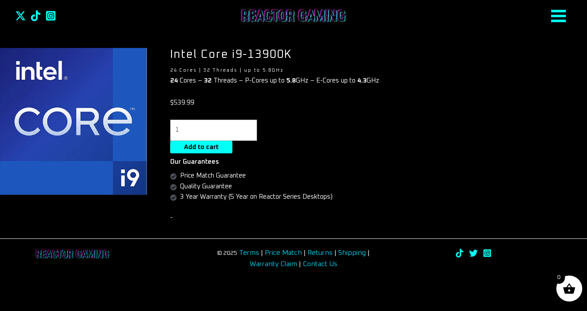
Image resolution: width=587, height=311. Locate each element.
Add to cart (201, 147)
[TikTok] (35, 15)
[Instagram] (50, 15)
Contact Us (320, 263)
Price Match (283, 252)
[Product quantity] (213, 130)
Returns (321, 252)
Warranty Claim (273, 263)
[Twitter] (20, 15)
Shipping (352, 252)
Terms (249, 252)
